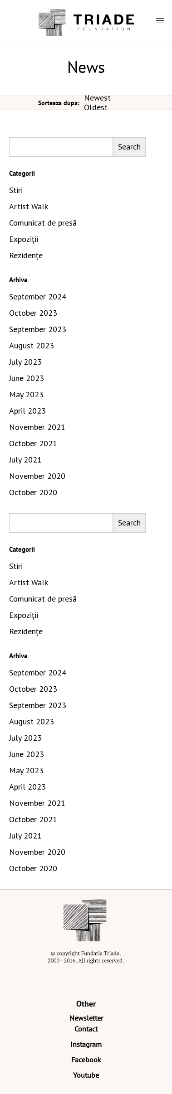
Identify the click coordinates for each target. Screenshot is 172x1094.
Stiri (16, 190)
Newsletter (86, 1017)
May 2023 (26, 394)
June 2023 (26, 378)
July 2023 (25, 362)
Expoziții (23, 239)
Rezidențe (26, 255)
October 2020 (33, 492)
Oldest (96, 107)
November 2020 (37, 476)
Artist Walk (28, 206)
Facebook (86, 1059)
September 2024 (37, 296)
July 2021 (25, 459)
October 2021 (33, 443)
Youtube (86, 1075)
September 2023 (37, 329)
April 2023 (27, 410)
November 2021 (37, 427)
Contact (86, 1028)
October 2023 (33, 313)
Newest (97, 97)
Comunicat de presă (43, 222)
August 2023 (31, 345)
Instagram (86, 1044)
